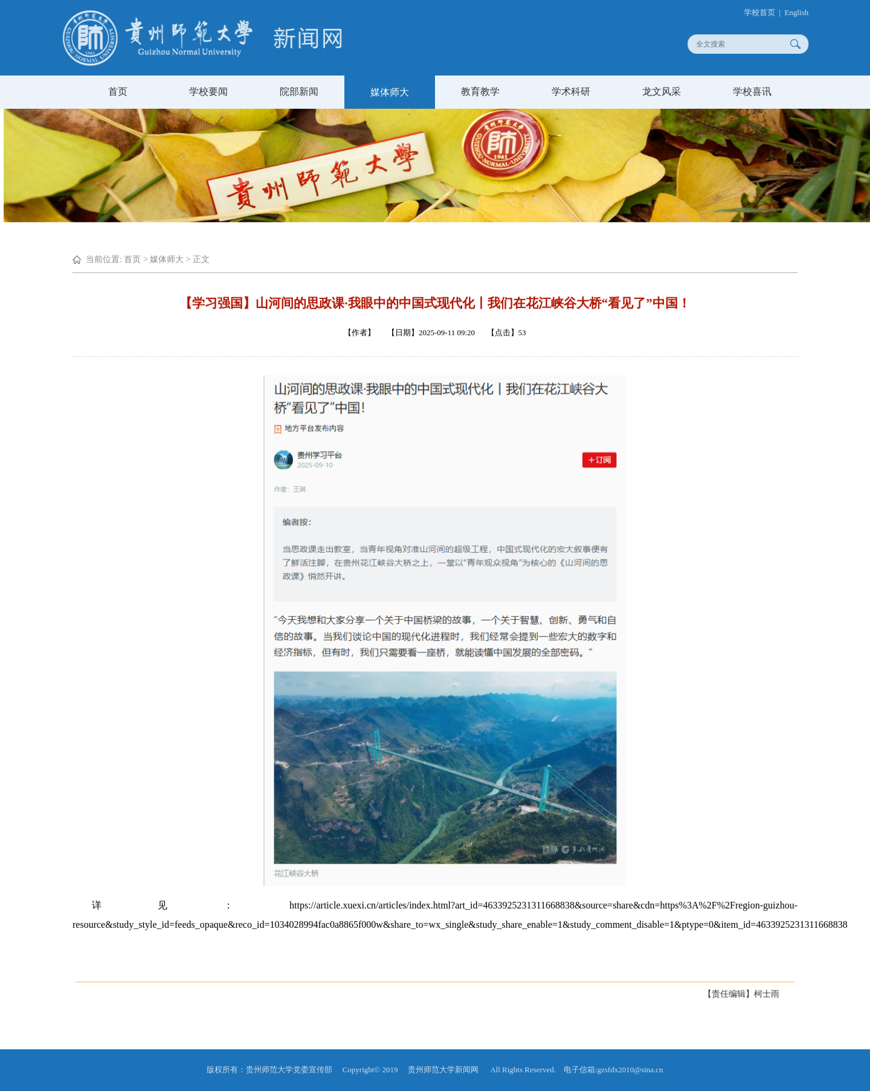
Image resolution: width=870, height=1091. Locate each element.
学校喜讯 (752, 91)
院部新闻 (299, 91)
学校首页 (763, 12)
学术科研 (571, 91)
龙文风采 (661, 91)
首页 (117, 91)
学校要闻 (208, 91)
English (800, 12)
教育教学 (480, 91)
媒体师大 (389, 92)
